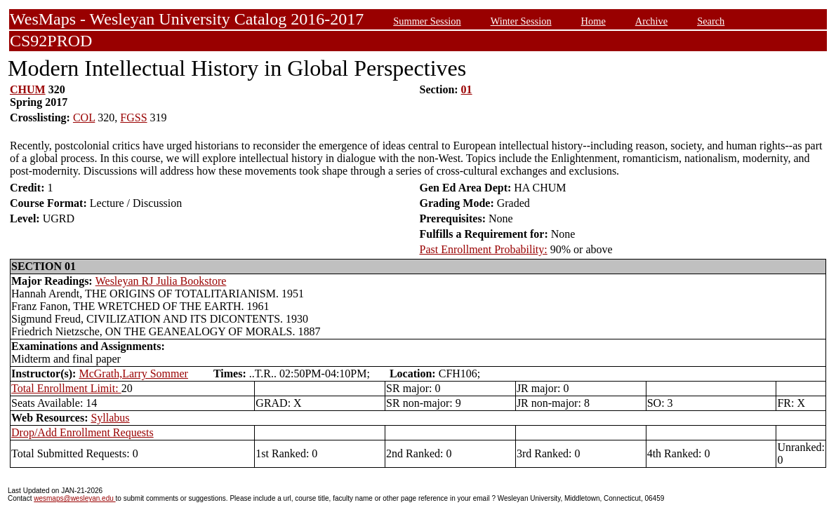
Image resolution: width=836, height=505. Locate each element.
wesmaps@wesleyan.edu (74, 498)
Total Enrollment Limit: (66, 388)
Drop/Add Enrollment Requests (82, 432)
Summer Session (426, 21)
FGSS (133, 117)
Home (593, 21)
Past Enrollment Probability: (484, 249)
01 (466, 89)
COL (84, 117)
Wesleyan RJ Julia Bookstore (161, 281)
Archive (651, 21)
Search (710, 21)
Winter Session (521, 21)
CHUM (28, 89)
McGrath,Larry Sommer (133, 373)
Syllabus (110, 418)
